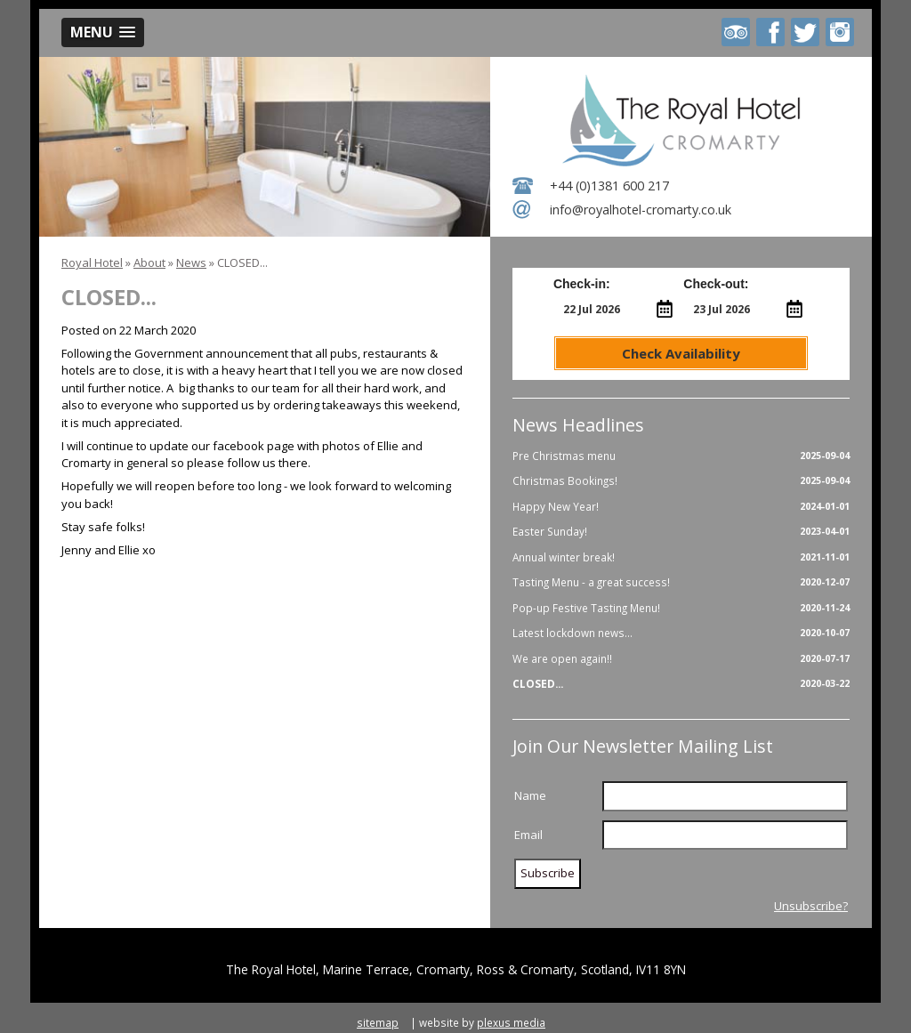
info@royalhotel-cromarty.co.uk (640, 209)
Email (528, 835)
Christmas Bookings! (681, 481)
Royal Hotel (92, 262)
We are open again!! (681, 659)
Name (530, 795)
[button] (102, 32)
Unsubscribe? (811, 906)
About (149, 262)
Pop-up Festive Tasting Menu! (681, 608)
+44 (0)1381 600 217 (609, 185)
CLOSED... (681, 684)
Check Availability (681, 353)
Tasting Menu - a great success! (681, 583)
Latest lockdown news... (681, 633)
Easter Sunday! (681, 532)
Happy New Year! (681, 507)
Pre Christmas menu (681, 456)
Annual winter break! (681, 558)
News (191, 262)
